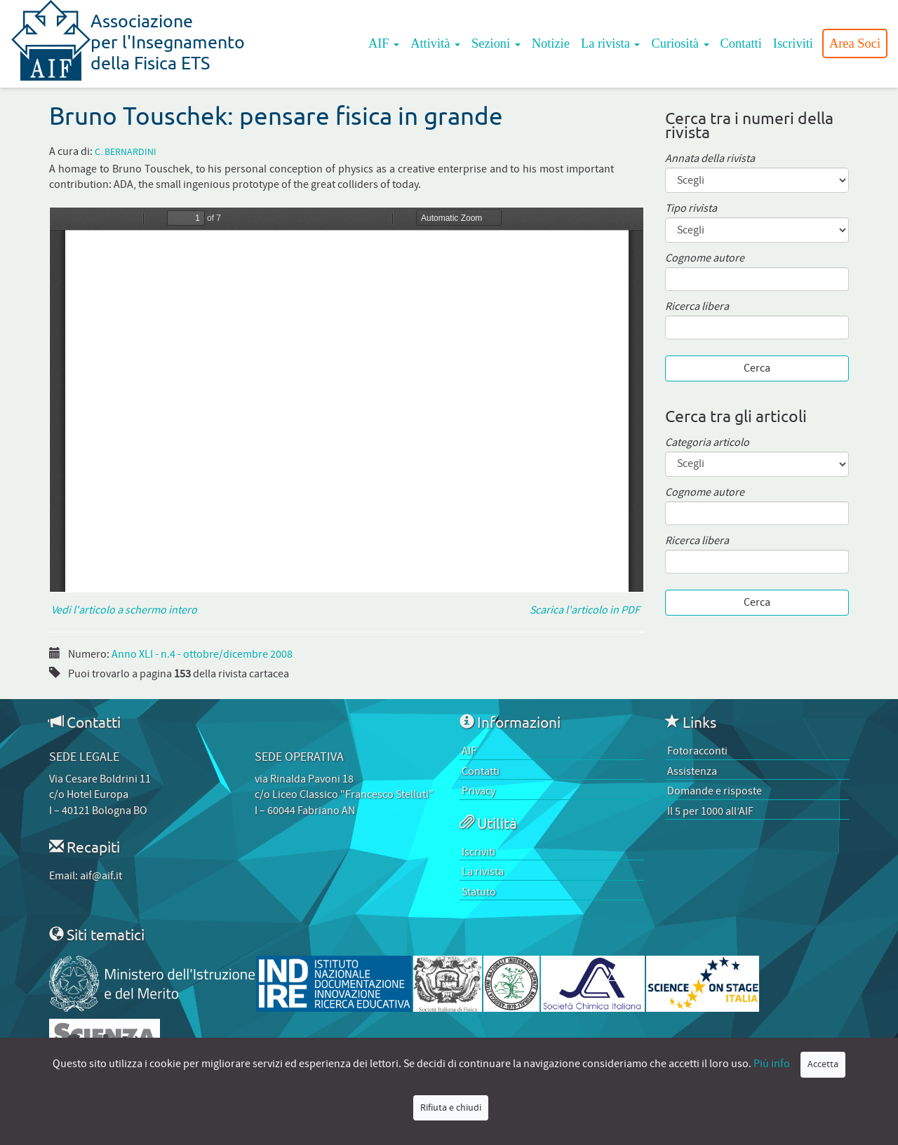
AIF (383, 43)
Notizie (551, 43)
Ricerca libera (697, 307)
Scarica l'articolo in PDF (587, 610)
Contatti (741, 43)
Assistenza (692, 771)
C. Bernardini (125, 152)
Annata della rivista (710, 159)
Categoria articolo (707, 443)
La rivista (611, 43)
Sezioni (496, 43)
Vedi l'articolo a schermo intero (123, 610)
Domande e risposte (714, 791)
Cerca (757, 368)
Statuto (479, 892)
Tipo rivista (691, 208)
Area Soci (854, 43)
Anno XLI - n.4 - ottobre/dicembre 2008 (202, 654)
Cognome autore (704, 258)
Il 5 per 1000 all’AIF (710, 811)
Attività (435, 43)
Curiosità (680, 43)
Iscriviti (793, 43)
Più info (771, 1064)
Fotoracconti (697, 751)
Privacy (478, 791)
